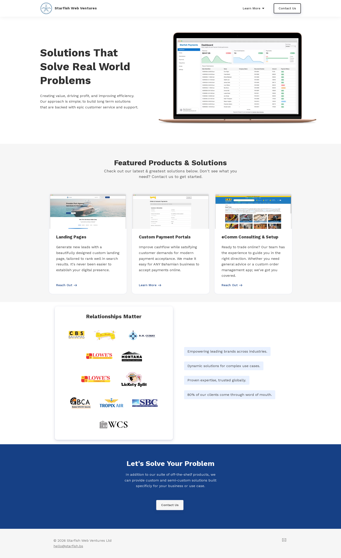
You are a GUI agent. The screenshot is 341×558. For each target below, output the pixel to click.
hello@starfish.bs (68, 546)
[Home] (71, 8)
